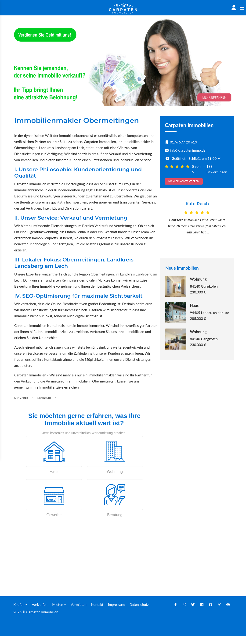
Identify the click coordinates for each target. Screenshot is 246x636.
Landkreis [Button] (21, 397)
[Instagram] (184, 604)
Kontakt (97, 604)
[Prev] (165, 223)
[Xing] (219, 604)
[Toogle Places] (55, 398)
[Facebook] (175, 604)
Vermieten (79, 604)
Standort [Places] (44, 397)
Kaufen (18, 604)
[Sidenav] (242, 8)
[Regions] (32, 398)
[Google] (210, 604)
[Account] (234, 8)
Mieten (57, 604)
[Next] (229, 223)
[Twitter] (193, 604)
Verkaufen (39, 604)
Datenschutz (139, 604)
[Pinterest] (228, 604)
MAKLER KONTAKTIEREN (183, 181)
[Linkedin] (202, 604)
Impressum (116, 604)
